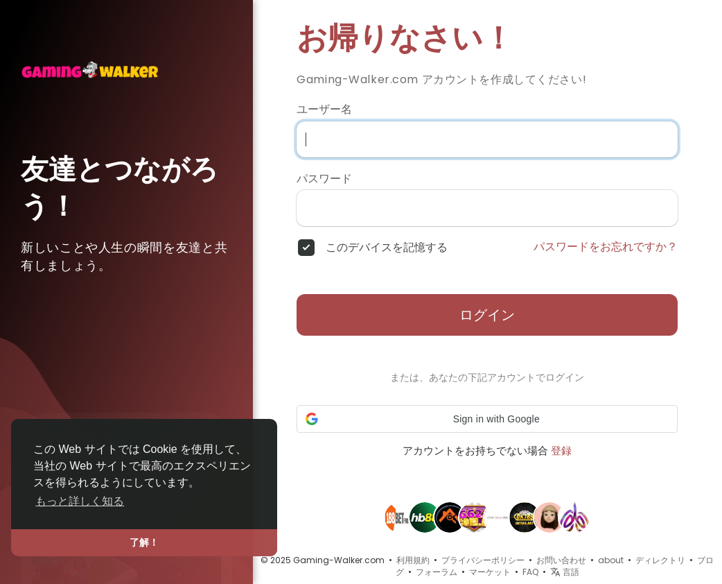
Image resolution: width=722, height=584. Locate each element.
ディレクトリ (660, 560)
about (611, 560)
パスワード (324, 179)
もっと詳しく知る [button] (79, 501)
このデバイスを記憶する (387, 247)
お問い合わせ (561, 560)
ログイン (487, 315)
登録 (561, 450)
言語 (564, 572)
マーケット (490, 572)
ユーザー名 (324, 109)
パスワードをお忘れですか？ (606, 247)
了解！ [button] (144, 542)
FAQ (530, 572)
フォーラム (436, 572)
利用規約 (413, 560)
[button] (487, 419)
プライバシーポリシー (483, 560)
